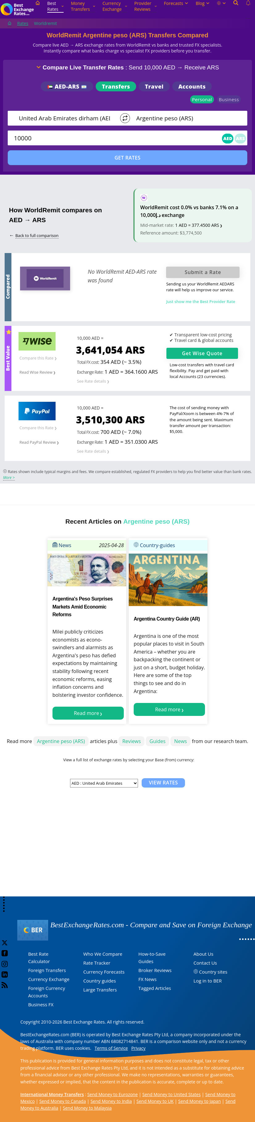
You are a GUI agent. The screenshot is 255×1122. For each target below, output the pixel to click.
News (61, 545)
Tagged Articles (154, 988)
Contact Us (205, 963)
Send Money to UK (154, 1101)
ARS (240, 138)
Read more (86, 713)
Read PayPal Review (37, 442)
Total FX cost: (88, 362)
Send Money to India (111, 1101)
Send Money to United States (171, 1094)
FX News (147, 979)
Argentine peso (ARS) (61, 741)
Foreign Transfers (47, 970)
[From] (65, 118)
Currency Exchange (114, 6)
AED (227, 138)
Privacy (138, 1048)
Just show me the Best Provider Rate (200, 301)
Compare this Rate (36, 358)
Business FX (40, 1004)
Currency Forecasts (104, 972)
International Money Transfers (52, 1094)
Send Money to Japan (199, 1101)
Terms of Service (111, 1048)
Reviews (131, 741)
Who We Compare (103, 954)
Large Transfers (100, 990)
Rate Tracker (97, 963)
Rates (22, 23)
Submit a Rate (203, 272)
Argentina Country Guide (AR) (167, 618)
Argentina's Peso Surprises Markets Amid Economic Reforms (82, 606)
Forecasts (176, 3)
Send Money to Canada (62, 1101)
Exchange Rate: (90, 372)
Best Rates (55, 6)
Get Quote (202, 353)
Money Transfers (83, 6)
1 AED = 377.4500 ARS (197, 225)
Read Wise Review (35, 372)
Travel (154, 86)
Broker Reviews (154, 970)
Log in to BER (208, 981)
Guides (157, 741)
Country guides (99, 981)
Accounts (192, 86)
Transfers (116, 86)
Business (229, 99)
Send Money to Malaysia (87, 1108)
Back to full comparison (37, 235)
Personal (202, 99)
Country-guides (154, 545)
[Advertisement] (127, 847)
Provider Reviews (145, 6)
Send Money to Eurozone (112, 1094)
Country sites (213, 972)
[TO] (184, 118)
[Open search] (235, 9)
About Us (203, 954)
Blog (203, 3)
